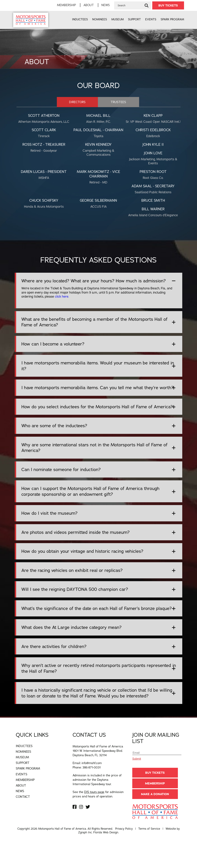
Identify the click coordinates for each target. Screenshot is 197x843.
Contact (23, 796)
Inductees (80, 19)
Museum (117, 19)
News (105, 5)
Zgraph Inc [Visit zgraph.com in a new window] (85, 832)
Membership (66, 5)
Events (150, 19)
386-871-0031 (91, 767)
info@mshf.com (92, 763)
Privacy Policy (124, 828)
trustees (118, 102)
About (89, 5)
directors (77, 102)
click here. (62, 296)
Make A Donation (155, 794)
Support (134, 19)
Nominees (99, 19)
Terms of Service (149, 828)
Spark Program (172, 19)
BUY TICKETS (168, 5)
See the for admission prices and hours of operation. (98, 794)
